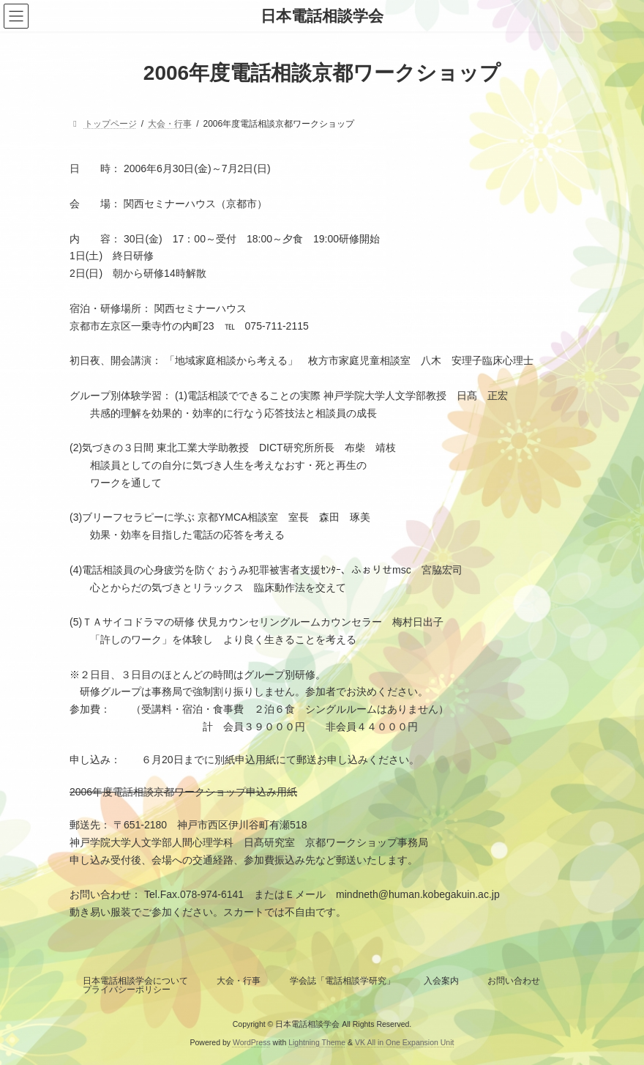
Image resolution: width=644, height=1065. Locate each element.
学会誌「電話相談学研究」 (342, 981)
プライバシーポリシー (127, 989)
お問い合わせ (513, 981)
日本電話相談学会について (135, 981)
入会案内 (441, 981)
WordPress (252, 1042)
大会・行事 (239, 981)
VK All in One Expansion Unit (404, 1042)
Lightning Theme (316, 1042)
